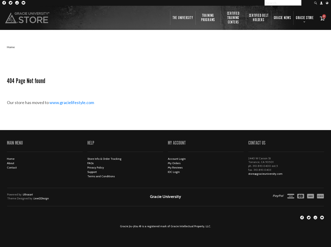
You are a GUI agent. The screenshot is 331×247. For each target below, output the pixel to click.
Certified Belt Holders (258, 18)
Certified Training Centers (233, 18)
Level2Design (41, 198)
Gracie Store (305, 17)
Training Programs (208, 18)
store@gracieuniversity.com (265, 173)
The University (183, 17)
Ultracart (28, 194)
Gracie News (282, 17)
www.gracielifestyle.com (75, 102)
